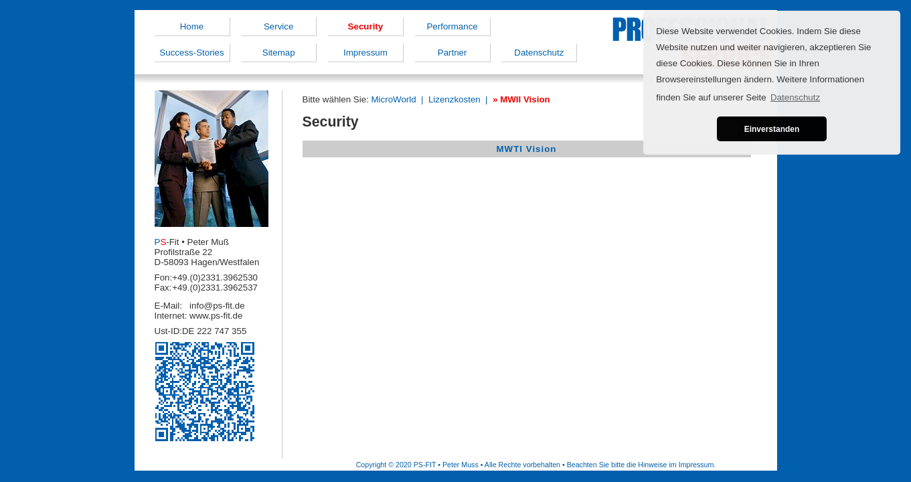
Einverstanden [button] (772, 129)
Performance (451, 26)
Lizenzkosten (454, 99)
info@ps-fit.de (216, 306)
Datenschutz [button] (795, 97)
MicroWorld (393, 99)
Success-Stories (191, 53)
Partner (452, 53)
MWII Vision (525, 99)
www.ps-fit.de (215, 316)
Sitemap (278, 53)
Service (278, 26)
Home (192, 26)
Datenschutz (539, 53)
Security (366, 26)
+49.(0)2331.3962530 (215, 277)
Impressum (365, 53)
